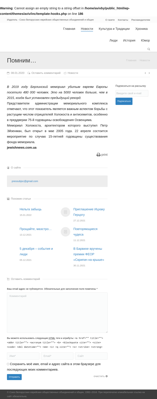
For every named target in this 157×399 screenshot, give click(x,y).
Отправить (14, 377)
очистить (99, 376)
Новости (145, 60)
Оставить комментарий (45, 72)
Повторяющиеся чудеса (85, 231)
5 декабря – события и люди (36, 251)
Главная (131, 60)
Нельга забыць (31, 209)
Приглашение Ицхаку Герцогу (89, 211)
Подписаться (124, 101)
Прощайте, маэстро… (36, 229)
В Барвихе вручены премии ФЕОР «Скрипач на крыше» (88, 254)
